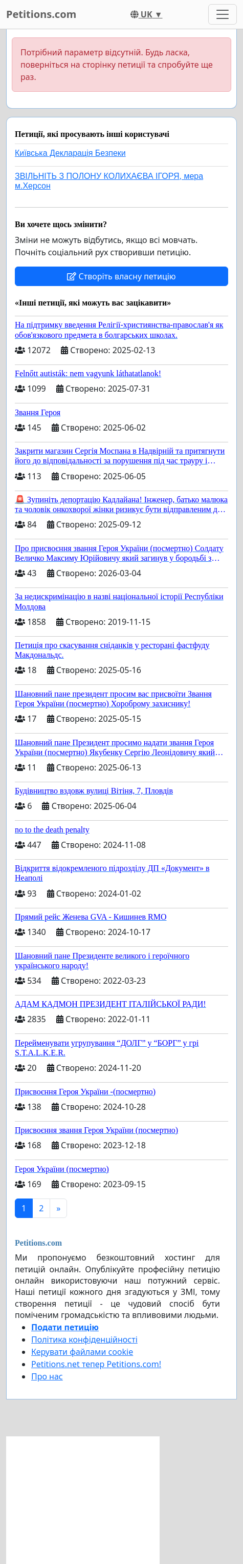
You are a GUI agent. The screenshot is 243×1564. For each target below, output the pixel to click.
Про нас (47, 1376)
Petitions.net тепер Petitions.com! (96, 1364)
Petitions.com (41, 14)
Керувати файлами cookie (82, 1351)
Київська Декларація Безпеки (70, 153)
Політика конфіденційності (84, 1339)
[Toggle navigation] (222, 14)
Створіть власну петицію (121, 276)
